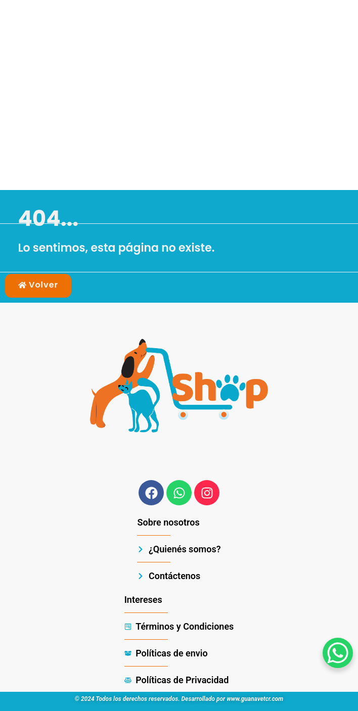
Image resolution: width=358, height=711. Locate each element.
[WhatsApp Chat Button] (338, 653)
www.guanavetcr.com (255, 698)
